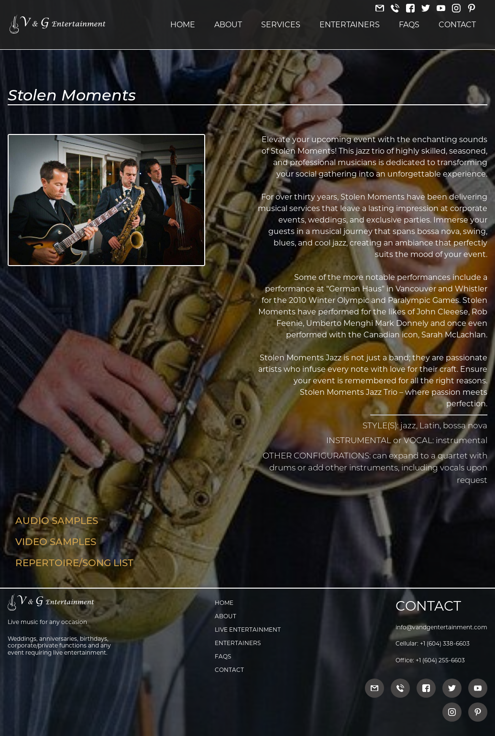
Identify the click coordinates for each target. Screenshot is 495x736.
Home (182, 24)
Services (280, 24)
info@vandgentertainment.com (441, 627)
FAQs (409, 24)
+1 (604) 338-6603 (445, 643)
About (228, 24)
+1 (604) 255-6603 (440, 660)
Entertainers (349, 24)
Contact (457, 24)
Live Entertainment (248, 629)
